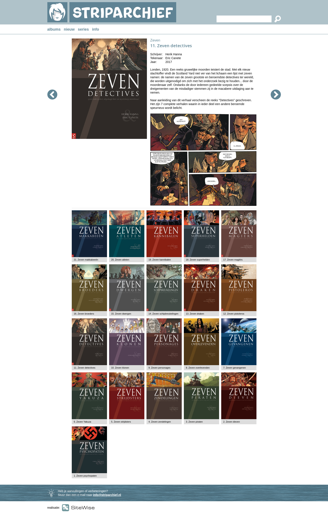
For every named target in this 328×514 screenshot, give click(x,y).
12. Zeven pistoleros (233, 313)
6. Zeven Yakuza (82, 421)
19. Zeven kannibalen (160, 259)
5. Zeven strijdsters (121, 421)
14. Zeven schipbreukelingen (164, 313)
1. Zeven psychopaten (85, 475)
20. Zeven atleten (120, 259)
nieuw (69, 29)
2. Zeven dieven (231, 421)
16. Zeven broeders (84, 313)
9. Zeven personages (159, 367)
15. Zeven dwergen (121, 313)
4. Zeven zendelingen (160, 421)
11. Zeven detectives (85, 367)
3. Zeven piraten (194, 421)
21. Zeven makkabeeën (86, 259)
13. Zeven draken (195, 313)
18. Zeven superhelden (198, 259)
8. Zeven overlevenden (198, 367)
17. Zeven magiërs (233, 259)
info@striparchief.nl (107, 495)
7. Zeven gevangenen (234, 367)
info (95, 29)
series (83, 29)
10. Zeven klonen (120, 367)
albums (54, 29)
